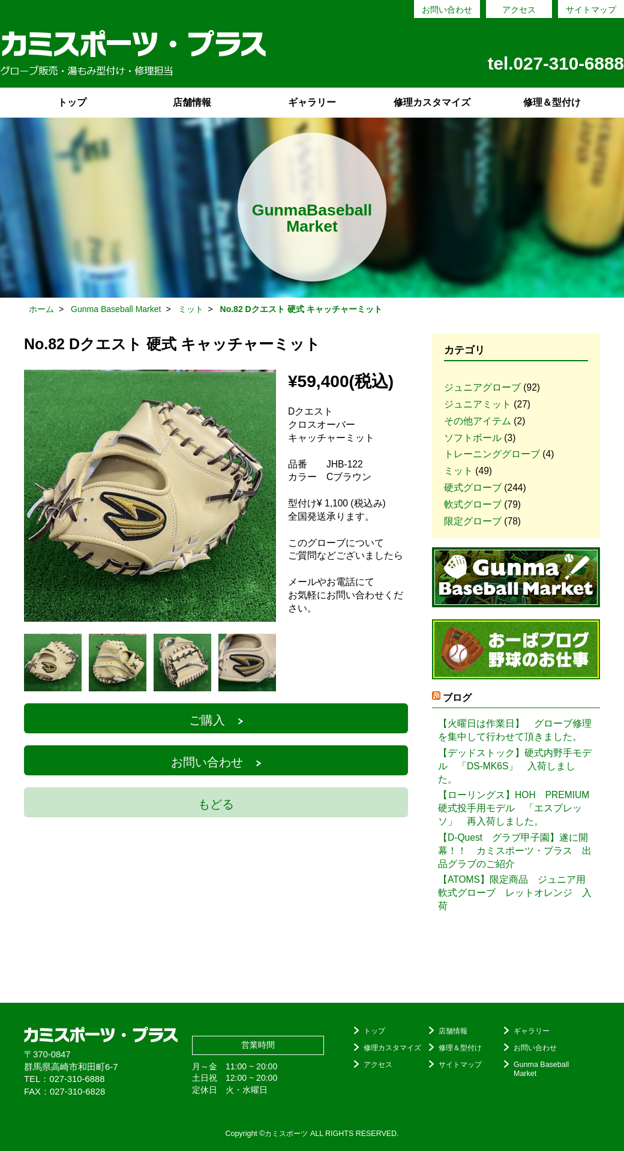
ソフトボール (473, 438)
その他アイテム (477, 421)
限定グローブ (473, 521)
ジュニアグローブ (482, 387)
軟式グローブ (473, 504)
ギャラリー (312, 102)
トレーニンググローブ (492, 454)
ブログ (457, 698)
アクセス (519, 9)
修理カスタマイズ (432, 102)
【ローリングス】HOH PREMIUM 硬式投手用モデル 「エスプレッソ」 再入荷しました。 (516, 808)
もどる (216, 804)
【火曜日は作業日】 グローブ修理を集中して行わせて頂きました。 (515, 730)
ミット (458, 471)
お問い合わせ (447, 9)
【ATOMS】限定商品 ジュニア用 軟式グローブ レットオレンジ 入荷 (516, 892)
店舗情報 (192, 102)
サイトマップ (591, 9)
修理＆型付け (552, 102)
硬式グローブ (473, 487)
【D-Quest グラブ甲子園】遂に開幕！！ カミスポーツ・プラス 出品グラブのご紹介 (515, 850)
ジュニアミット (477, 404)
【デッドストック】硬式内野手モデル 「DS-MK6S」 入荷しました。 (515, 766)
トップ (72, 102)
